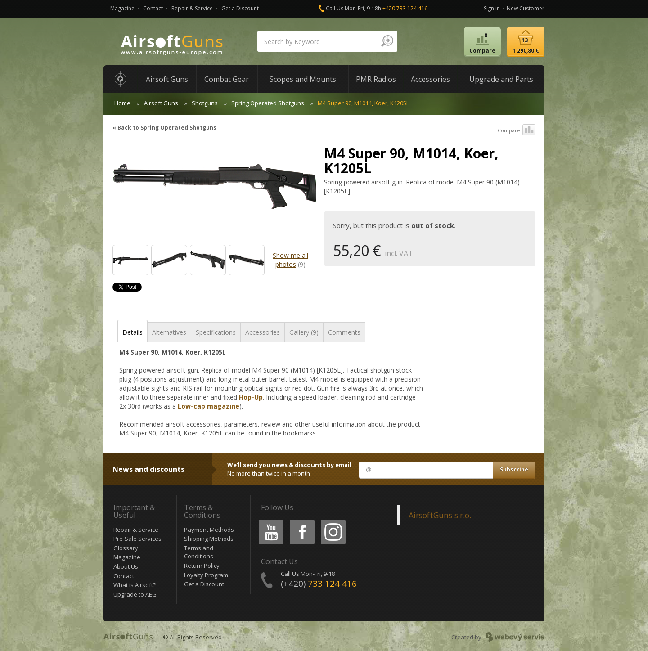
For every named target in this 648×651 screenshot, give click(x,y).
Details (132, 332)
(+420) (319, 583)
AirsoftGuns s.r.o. (440, 515)
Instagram (332, 521)
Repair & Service (192, 8)
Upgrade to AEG (135, 594)
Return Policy (202, 565)
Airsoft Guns (161, 103)
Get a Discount (240, 8)
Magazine (122, 8)
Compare (517, 130)
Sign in (492, 8)
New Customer (525, 8)
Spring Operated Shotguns (267, 103)
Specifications (216, 332)
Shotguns (205, 103)
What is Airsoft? (134, 585)
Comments (344, 332)
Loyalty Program (206, 575)
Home (122, 103)
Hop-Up (251, 397)
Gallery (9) (304, 332)
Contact (153, 8)
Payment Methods (209, 529)
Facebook (301, 521)
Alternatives (169, 332)
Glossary (125, 548)
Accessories (262, 332)
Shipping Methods (209, 538)
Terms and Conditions (198, 552)
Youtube (268, 521)
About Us (125, 566)
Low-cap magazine (208, 406)
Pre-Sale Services (137, 538)
